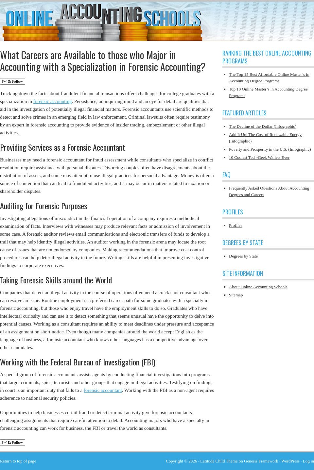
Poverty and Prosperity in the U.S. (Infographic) (270, 149)
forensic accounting (52, 101)
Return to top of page (18, 461)
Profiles (235, 225)
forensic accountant (103, 390)
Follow (12, 81)
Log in (308, 461)
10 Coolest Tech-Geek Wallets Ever (259, 157)
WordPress (290, 461)
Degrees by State (243, 256)
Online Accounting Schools (157, 18)
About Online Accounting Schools (258, 286)
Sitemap (236, 295)
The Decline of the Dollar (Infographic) (262, 126)
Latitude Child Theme (219, 461)
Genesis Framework (261, 461)
